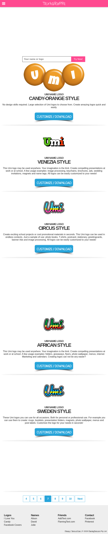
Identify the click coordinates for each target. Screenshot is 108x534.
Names (35, 515)
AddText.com (64, 518)
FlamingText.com (66, 521)
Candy (7, 521)
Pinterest (89, 521)
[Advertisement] (54, 31)
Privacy (67, 531)
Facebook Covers (13, 525)
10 (70, 498)
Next (79, 498)
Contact (89, 515)
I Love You (9, 518)
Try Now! (78, 59)
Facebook (90, 518)
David (34, 521)
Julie (33, 525)
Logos (7, 515)
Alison (34, 518)
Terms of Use (75, 531)
